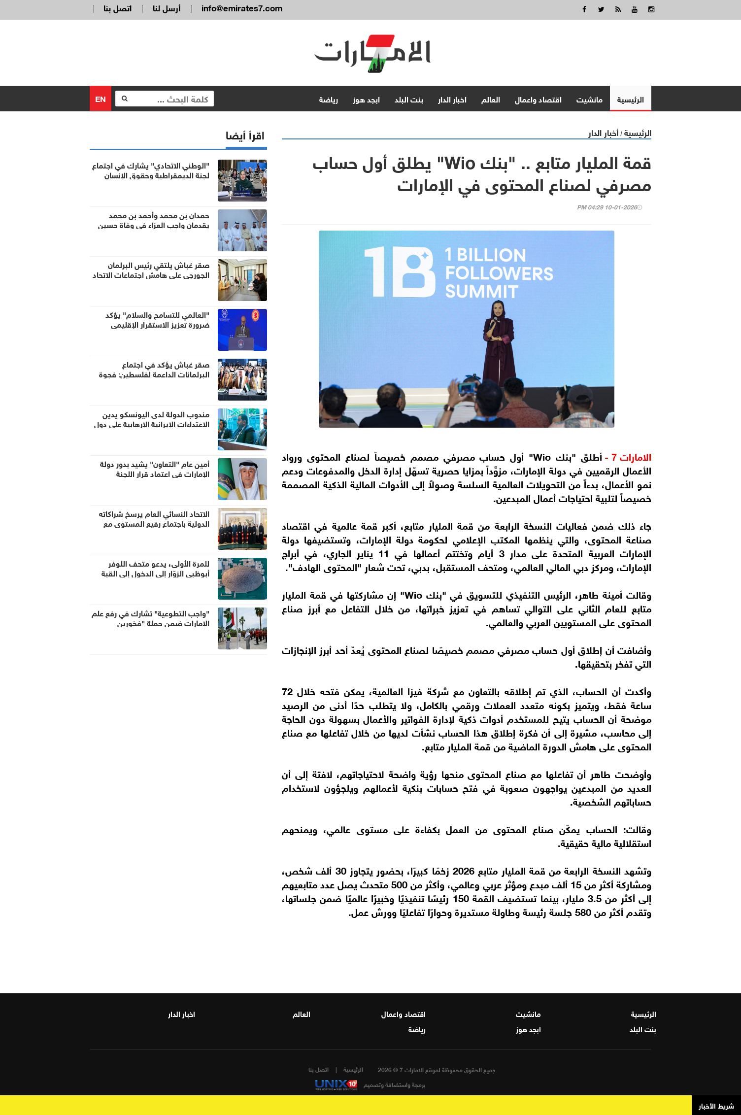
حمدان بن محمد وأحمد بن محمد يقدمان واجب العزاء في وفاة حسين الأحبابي (153, 224)
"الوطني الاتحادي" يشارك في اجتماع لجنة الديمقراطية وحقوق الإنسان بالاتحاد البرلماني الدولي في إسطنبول (149, 174)
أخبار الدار (603, 131)
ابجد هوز (366, 98)
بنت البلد (409, 98)
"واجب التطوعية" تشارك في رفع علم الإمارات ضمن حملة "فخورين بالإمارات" (150, 622)
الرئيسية (630, 98)
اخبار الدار (452, 98)
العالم (490, 98)
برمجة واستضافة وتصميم (370, 1084)
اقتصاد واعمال (538, 98)
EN (100, 97)
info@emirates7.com (242, 7)
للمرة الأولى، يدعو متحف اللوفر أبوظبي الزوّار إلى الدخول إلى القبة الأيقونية (155, 572)
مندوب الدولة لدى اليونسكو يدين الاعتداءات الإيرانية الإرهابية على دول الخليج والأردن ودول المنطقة (151, 423)
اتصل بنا (117, 7)
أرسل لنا (166, 7)
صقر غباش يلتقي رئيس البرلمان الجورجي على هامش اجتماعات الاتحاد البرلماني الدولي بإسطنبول (151, 274)
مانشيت (589, 98)
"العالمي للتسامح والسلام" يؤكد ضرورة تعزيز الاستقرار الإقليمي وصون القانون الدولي (157, 323)
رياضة (328, 98)
